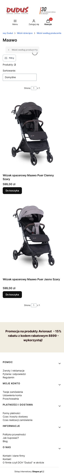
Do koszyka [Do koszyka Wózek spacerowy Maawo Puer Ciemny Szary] (12, 190)
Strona (27, 88)
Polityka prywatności (14, 434)
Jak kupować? (11, 437)
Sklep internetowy (28, 471)
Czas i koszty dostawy (15, 416)
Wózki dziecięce (25, 33)
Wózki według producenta (49, 33)
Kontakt (7, 459)
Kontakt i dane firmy (14, 455)
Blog (5, 441)
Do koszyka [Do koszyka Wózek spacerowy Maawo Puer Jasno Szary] (12, 294)
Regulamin (8, 377)
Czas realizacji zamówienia (17, 419)
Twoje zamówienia (13, 391)
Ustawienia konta (12, 395)
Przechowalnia (11, 398)
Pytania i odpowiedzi (14, 374)
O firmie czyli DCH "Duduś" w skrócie (23, 462)
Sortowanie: (9, 70)
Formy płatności (11, 413)
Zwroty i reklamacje (13, 370)
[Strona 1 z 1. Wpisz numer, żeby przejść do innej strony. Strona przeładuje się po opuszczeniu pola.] (33, 88)
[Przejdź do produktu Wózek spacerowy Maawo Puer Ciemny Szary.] (32, 133)
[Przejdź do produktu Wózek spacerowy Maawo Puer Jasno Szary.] (32, 237)
